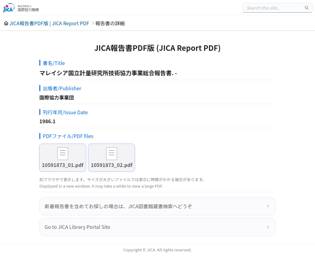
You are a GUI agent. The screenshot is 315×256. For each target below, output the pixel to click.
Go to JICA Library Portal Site (77, 226)
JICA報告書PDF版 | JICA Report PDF (49, 23)
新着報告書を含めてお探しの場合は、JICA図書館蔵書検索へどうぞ (118, 206)
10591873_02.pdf (111, 165)
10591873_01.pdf (62, 165)
